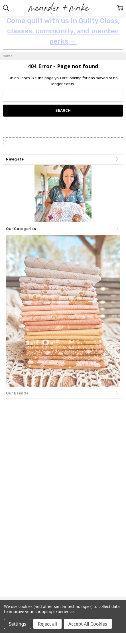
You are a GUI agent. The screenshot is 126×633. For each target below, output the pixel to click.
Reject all (47, 624)
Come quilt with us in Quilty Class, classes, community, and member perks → (63, 31)
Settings (17, 624)
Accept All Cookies (87, 624)
